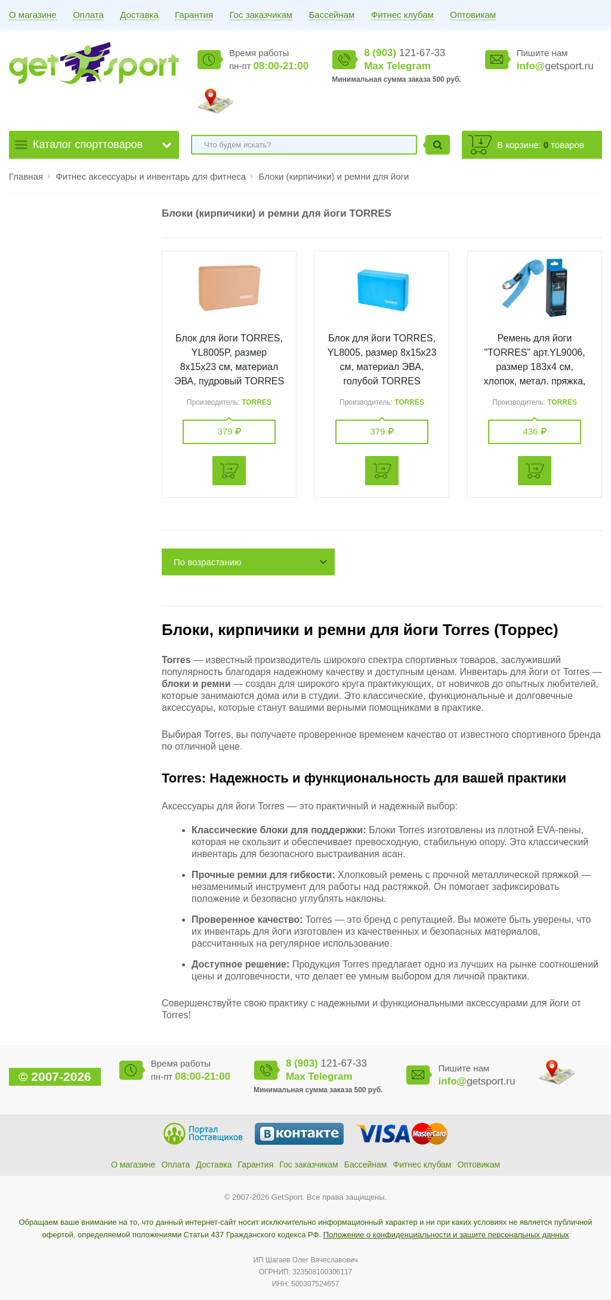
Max (374, 66)
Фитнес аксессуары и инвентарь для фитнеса (151, 176)
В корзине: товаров (540, 145)
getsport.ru (555, 66)
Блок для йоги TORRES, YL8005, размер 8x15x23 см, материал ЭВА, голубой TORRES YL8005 (382, 367)
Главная (26, 176)
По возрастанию (207, 562)
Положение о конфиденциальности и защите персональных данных (446, 1234)
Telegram (408, 66)
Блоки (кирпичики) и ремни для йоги (333, 176)
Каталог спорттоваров (88, 144)
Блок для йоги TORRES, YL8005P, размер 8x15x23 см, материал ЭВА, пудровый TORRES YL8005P (229, 367)
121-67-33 (404, 52)
